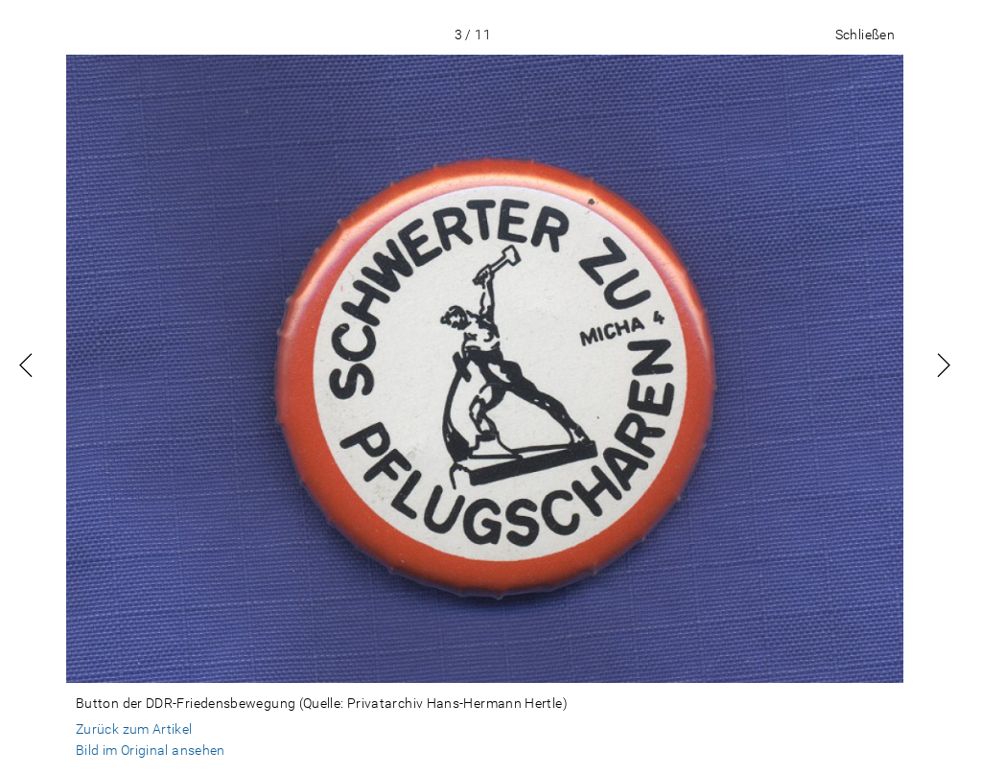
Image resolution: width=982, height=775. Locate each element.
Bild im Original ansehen (150, 750)
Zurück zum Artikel (134, 729)
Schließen (865, 34)
